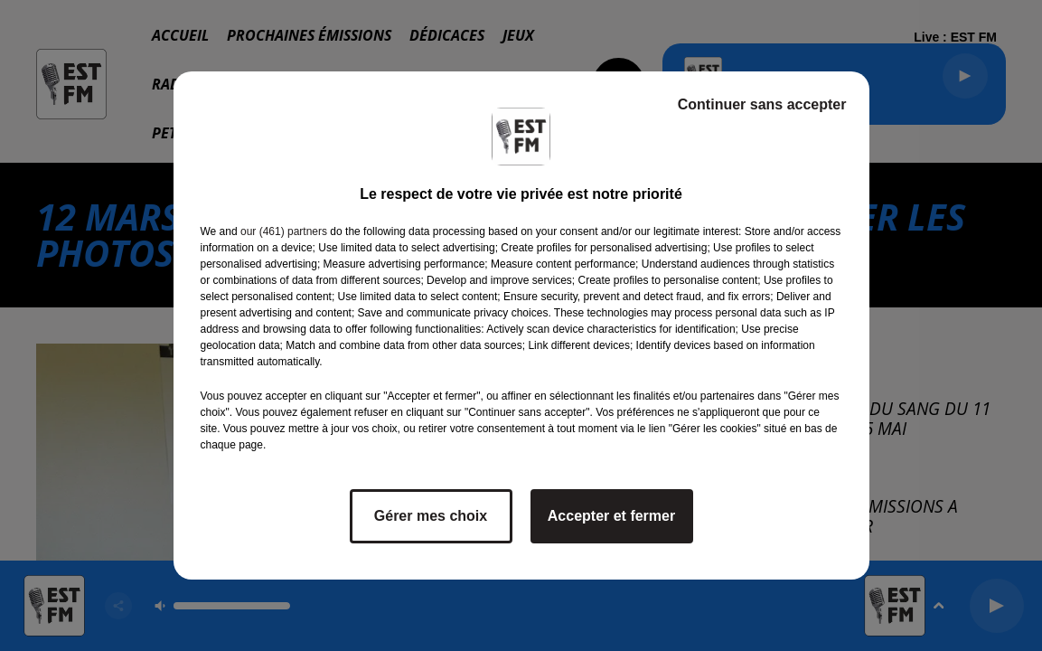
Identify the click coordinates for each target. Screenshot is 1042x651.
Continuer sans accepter (762, 104)
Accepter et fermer (611, 516)
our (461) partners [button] (283, 231)
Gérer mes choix (430, 516)
